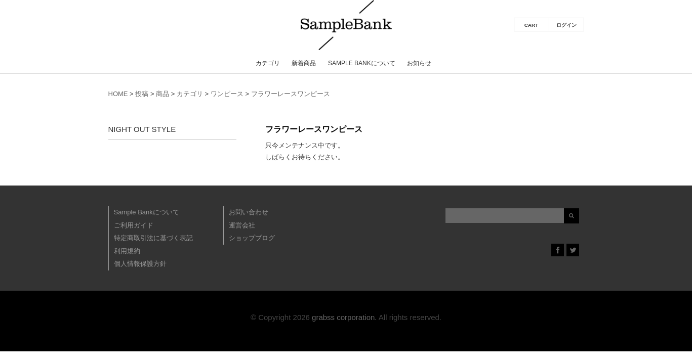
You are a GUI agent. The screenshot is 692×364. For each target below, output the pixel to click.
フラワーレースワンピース (290, 94)
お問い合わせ (248, 212)
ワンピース (227, 94)
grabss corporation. (344, 317)
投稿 (141, 94)
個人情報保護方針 (140, 263)
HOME (118, 94)
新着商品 (304, 63)
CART (531, 25)
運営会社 (242, 225)
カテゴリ (268, 63)
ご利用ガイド (133, 225)
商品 (162, 94)
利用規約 (127, 251)
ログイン (566, 25)
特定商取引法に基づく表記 (153, 238)
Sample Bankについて (361, 63)
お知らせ (419, 63)
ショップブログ (252, 238)
